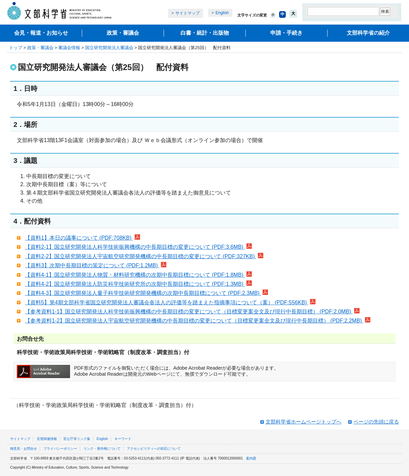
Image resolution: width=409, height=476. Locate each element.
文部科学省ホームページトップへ (303, 421)
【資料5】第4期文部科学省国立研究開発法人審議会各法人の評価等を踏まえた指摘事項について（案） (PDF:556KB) (170, 302)
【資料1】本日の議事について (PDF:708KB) (82, 238)
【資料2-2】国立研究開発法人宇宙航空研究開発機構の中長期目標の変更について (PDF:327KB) (144, 256)
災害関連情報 (47, 439)
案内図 (251, 458)
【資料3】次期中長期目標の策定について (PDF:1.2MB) (95, 265)
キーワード (122, 439)
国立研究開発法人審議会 (109, 47)
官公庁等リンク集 (76, 439)
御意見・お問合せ (23, 448)
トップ (15, 47)
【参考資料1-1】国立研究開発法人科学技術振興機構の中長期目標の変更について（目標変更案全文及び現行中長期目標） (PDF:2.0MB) (192, 311)
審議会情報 (69, 47)
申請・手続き (286, 33)
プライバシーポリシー (60, 448)
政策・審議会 (123, 33)
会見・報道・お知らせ (41, 33)
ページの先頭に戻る (376, 421)
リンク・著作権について (102, 448)
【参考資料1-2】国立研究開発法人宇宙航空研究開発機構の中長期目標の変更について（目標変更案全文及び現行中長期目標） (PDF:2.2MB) (197, 321)
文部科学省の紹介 (368, 33)
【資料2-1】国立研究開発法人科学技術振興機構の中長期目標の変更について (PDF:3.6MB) (138, 247)
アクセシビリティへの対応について (154, 448)
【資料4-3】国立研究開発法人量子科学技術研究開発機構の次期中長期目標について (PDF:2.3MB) (146, 293)
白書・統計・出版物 (204, 33)
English (222, 12)
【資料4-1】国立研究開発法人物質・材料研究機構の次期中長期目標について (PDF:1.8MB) (138, 275)
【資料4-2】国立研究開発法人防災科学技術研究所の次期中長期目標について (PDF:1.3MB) (138, 284)
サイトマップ (187, 13)
